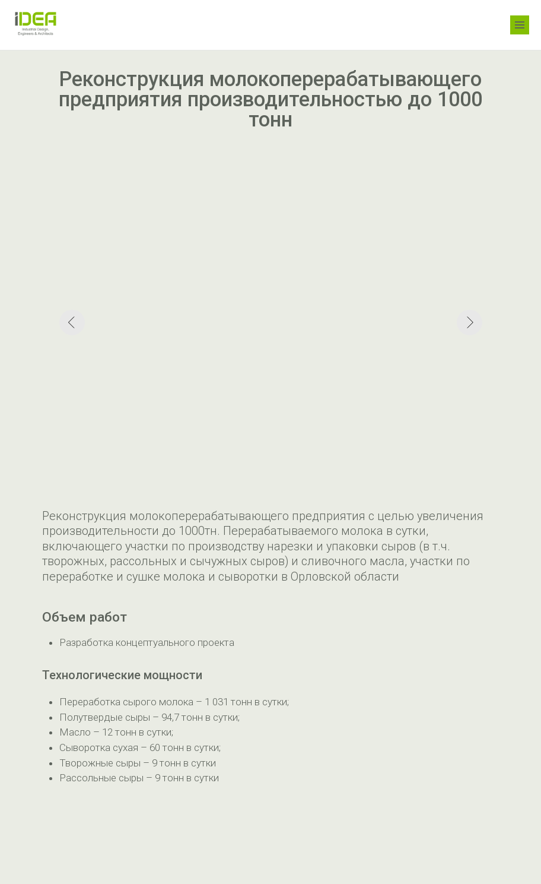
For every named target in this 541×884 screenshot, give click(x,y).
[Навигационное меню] (519, 24)
